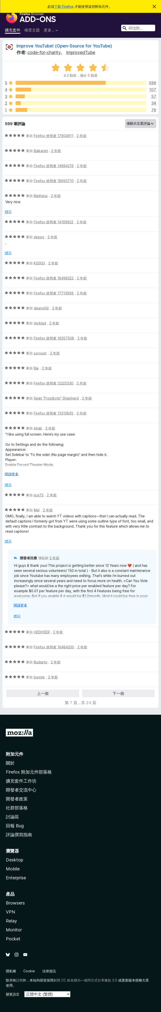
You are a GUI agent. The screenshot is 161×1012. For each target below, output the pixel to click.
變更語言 (12, 994)
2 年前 (81, 136)
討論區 (12, 816)
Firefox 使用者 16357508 (54, 338)
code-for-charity (44, 52)
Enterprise (16, 877)
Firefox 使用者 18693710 (54, 181)
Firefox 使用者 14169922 (53, 222)
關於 (10, 763)
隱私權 (11, 971)
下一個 (118, 693)
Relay (11, 920)
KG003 (39, 263)
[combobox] (138, 28)
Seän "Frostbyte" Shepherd (56, 398)
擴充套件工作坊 (21, 780)
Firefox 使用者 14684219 (54, 166)
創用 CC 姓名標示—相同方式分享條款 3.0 (85, 980)
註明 (19, 980)
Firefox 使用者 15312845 (53, 413)
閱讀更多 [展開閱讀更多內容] (11, 474)
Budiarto (40, 662)
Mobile (13, 868)
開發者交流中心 (21, 789)
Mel (37, 510)
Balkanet (41, 151)
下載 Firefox (64, 6)
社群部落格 (17, 807)
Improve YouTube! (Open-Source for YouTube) (64, 45)
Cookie (29, 971)
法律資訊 (49, 971)
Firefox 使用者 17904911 (53, 136)
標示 (8, 212)
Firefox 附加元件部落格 (29, 771)
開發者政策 (17, 798)
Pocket (13, 938)
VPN (10, 911)
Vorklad (40, 323)
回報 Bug (15, 825)
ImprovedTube (80, 52)
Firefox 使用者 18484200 (54, 647)
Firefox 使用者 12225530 (53, 383)
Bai (36, 368)
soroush (40, 353)
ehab (38, 428)
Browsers (15, 902)
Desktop (14, 859)
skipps (39, 237)
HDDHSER (42, 632)
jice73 (38, 495)
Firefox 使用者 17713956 (54, 293)
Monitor (14, 929)
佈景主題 (32, 30)
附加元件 (14, 754)
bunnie (39, 677)
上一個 (43, 693)
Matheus (41, 196)
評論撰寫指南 (19, 834)
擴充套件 (12, 30)
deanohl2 (41, 308)
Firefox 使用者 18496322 (54, 278)
